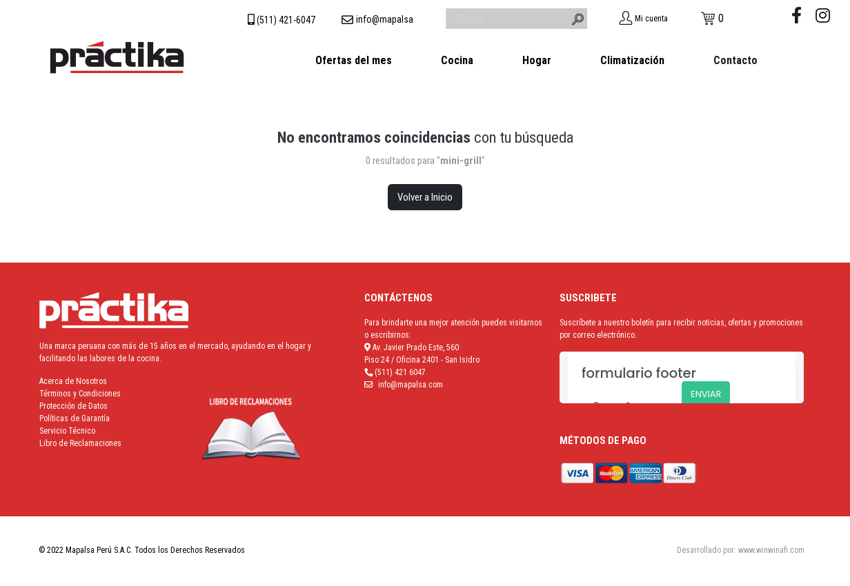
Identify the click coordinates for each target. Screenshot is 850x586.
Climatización (632, 60)
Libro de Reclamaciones (80, 443)
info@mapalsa (384, 19)
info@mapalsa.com (410, 385)
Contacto (735, 60)
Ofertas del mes (353, 60)
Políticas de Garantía (74, 418)
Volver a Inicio (425, 197)
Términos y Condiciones (80, 393)
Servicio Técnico (67, 431)
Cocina (457, 60)
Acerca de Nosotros (73, 381)
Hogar (536, 60)
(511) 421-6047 (286, 20)
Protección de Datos (73, 406)
